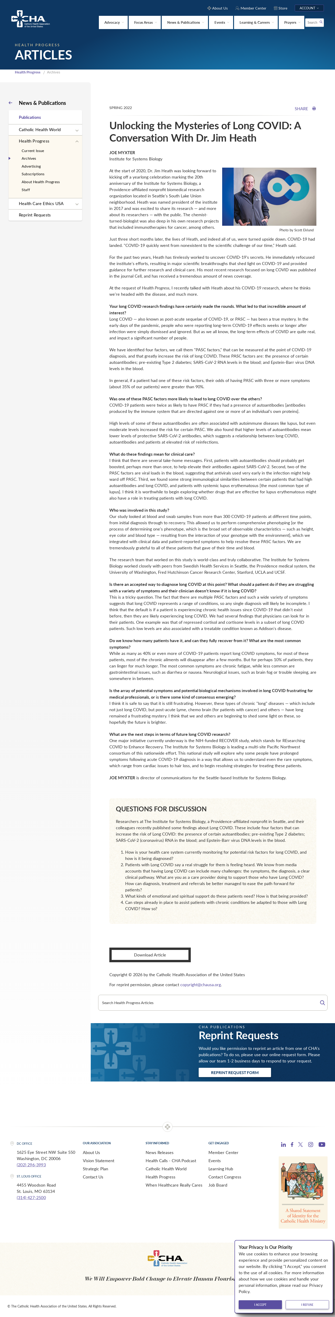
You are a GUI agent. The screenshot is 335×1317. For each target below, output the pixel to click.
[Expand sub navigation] (77, 130)
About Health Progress (41, 181)
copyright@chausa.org (200, 984)
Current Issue (33, 150)
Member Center (223, 1152)
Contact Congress (224, 1177)
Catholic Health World (40, 129)
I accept (260, 1305)
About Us (91, 1152)
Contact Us (93, 1177)
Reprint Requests (35, 215)
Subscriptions (33, 173)
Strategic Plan (95, 1168)
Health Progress (27, 72)
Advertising (31, 166)
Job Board (217, 1185)
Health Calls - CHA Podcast (171, 1160)
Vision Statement (98, 1160)
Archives (29, 158)
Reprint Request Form (235, 1072)
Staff (26, 189)
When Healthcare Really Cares (174, 1185)
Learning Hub (220, 1168)
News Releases (160, 1152)
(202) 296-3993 (31, 1165)
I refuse (307, 1305)
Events (214, 1160)
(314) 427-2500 (31, 1197)
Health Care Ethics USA (41, 203)
